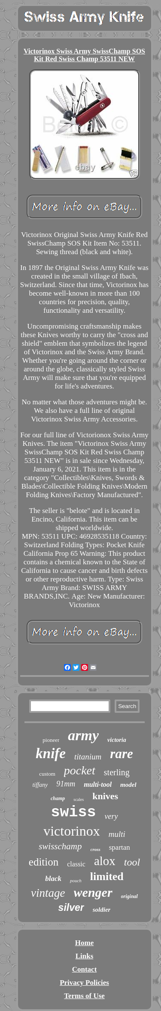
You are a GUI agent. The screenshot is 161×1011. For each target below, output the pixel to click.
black (53, 879)
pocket (79, 770)
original (129, 896)
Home (84, 943)
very (111, 816)
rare (121, 753)
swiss (73, 812)
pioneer (51, 740)
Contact (84, 969)
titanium (87, 756)
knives (105, 796)
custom (47, 774)
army (83, 735)
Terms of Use (84, 996)
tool (132, 862)
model (128, 784)
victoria (116, 740)
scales (78, 799)
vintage (48, 892)
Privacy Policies (84, 982)
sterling (117, 772)
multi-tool (98, 784)
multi (117, 834)
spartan (119, 847)
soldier (102, 909)
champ (58, 798)
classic (76, 864)
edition (43, 862)
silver (71, 907)
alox (104, 861)
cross (95, 849)
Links (85, 956)
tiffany (40, 785)
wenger (93, 892)
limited (107, 876)
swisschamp (60, 846)
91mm (65, 784)
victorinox (71, 831)
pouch (76, 880)
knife (51, 753)
